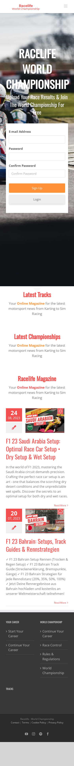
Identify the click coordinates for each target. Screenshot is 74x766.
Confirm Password (22, 166)
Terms (25, 722)
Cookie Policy (39, 722)
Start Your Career (15, 633)
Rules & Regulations (51, 656)
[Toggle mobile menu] (66, 6)
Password (16, 149)
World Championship (53, 670)
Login (37, 199)
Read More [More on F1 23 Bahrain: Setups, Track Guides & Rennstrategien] (60, 602)
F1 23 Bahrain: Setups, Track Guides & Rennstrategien (36, 545)
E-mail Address (20, 132)
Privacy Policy (56, 722)
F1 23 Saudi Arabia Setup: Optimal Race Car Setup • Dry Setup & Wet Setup (33, 448)
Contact (15, 722)
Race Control (52, 645)
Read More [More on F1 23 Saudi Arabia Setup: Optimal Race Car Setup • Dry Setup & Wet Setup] (60, 505)
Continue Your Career (19, 647)
